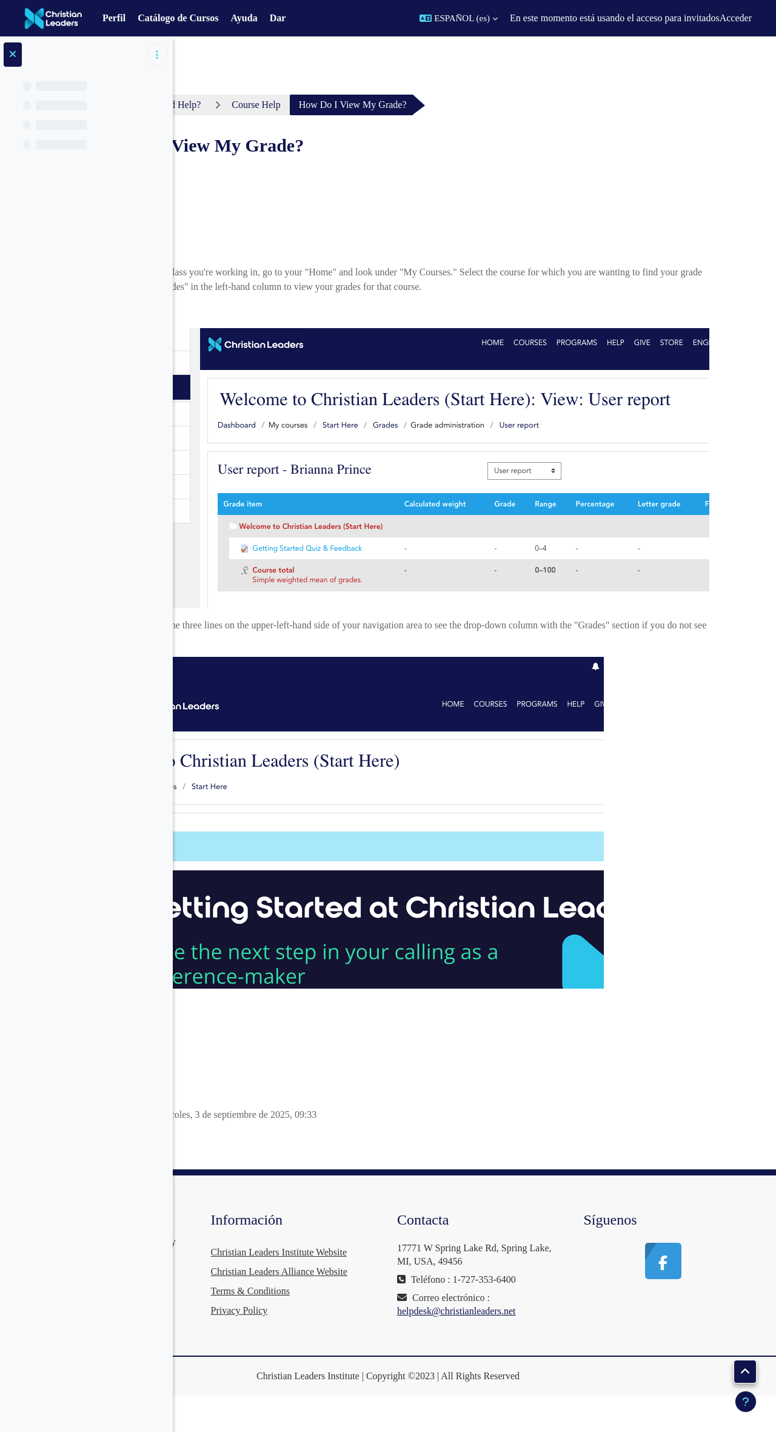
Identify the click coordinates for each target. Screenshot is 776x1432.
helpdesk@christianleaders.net (548, 1311)
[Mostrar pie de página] (746, 1402)
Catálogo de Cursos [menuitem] (178, 18)
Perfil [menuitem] (113, 18)
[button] (458, 18)
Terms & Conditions (386, 1330)
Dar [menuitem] (278, 18)
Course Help (396, 104)
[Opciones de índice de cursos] (157, 55)
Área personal (237, 104)
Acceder (736, 18)
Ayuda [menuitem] (243, 18)
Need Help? (318, 104)
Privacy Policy (375, 1349)
